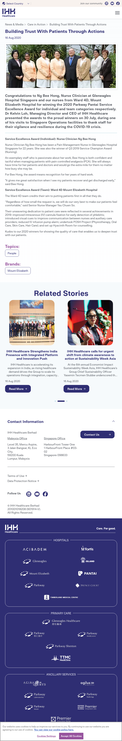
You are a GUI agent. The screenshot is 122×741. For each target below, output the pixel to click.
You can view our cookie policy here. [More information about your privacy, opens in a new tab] (54, 729)
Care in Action (36, 24)
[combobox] (16, 3)
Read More (16, 389)
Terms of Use (15, 476)
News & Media (14, 24)
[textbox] (13, 3)
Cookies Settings (46, 735)
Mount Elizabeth (18, 270)
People (12, 253)
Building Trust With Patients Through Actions (78, 24)
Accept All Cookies (71, 735)
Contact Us (91, 434)
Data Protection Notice (21, 481)
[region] (61, 731)
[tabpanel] (61, 66)
